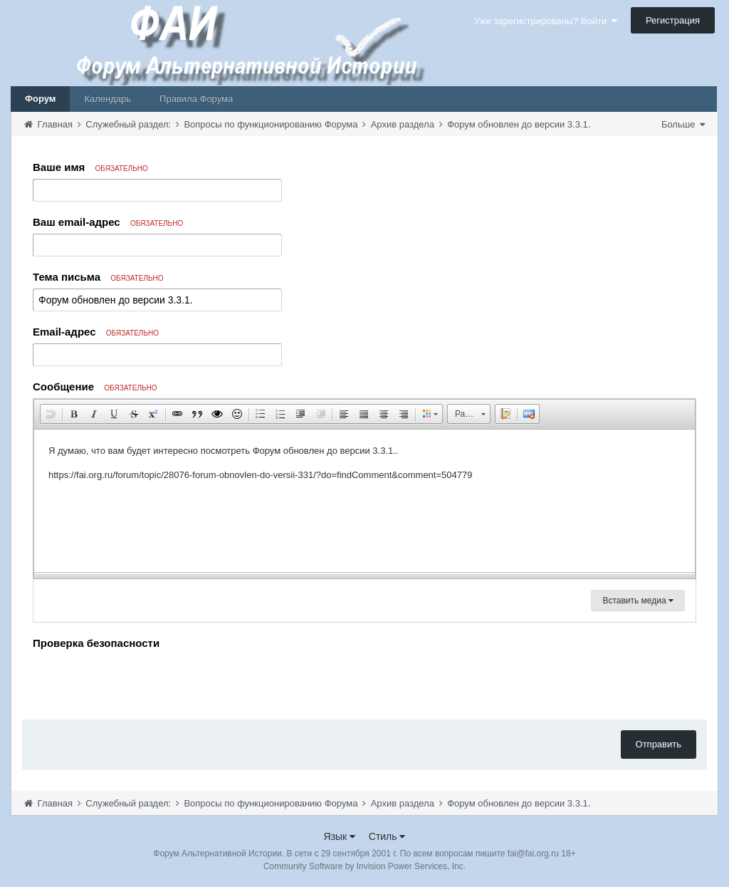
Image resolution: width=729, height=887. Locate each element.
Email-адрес (96, 332)
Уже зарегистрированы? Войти (545, 21)
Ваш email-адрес (108, 222)
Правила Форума (196, 98)
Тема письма (98, 277)
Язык (340, 836)
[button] (51, 414)
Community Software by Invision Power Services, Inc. (364, 866)
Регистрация (673, 20)
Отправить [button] (658, 744)
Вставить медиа (637, 601)
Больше (683, 124)
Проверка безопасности (96, 643)
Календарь (107, 98)
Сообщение (95, 386)
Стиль (387, 836)
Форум (40, 98)
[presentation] (141, 681)
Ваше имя (90, 167)
